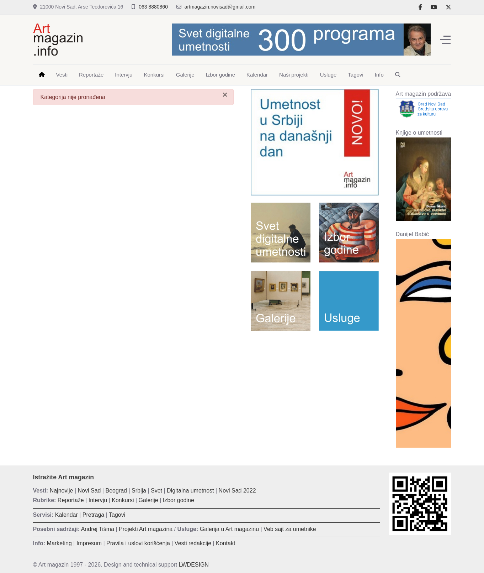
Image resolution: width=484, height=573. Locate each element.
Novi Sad (89, 491)
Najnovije (61, 491)
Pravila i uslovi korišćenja (138, 543)
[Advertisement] (315, 388)
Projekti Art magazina (145, 529)
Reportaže (71, 500)
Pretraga (93, 515)
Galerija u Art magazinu (229, 529)
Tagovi (117, 515)
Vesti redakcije (193, 543)
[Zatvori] (225, 94)
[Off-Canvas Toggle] (445, 39)
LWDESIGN (194, 565)
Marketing (59, 543)
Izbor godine (178, 500)
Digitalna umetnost (190, 491)
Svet (156, 491)
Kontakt (225, 543)
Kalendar (66, 515)
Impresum (89, 543)
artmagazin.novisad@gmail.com (220, 7)
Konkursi (123, 500)
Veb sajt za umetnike (290, 529)
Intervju (98, 500)
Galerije (148, 500)
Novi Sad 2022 (237, 491)
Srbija (139, 491)
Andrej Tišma (97, 529)
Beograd (116, 491)
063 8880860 (153, 7)
